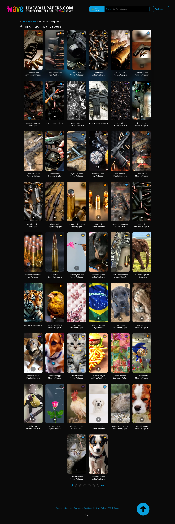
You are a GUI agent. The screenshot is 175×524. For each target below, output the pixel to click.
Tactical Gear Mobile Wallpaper (142, 175)
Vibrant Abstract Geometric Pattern (120, 377)
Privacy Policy (100, 508)
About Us (68, 508)
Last (102, 486)
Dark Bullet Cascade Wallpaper (120, 124)
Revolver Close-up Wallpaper (98, 175)
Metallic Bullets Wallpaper (33, 225)
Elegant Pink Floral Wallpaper (76, 326)
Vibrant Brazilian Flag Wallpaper (98, 326)
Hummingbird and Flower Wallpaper (77, 276)
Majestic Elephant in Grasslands (142, 276)
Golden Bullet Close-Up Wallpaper (77, 225)
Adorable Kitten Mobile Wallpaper (76, 377)
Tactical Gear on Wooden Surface (33, 175)
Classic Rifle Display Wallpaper (55, 225)
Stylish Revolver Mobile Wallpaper (76, 175)
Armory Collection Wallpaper (33, 124)
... (97, 486)
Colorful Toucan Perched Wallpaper (33, 427)
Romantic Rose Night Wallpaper (55, 427)
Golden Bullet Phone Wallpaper (120, 74)
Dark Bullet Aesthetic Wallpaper (142, 225)
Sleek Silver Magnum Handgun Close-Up (120, 276)
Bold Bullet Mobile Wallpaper (98, 74)
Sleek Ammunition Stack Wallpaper (55, 74)
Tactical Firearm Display (98, 123)
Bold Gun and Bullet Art (55, 123)
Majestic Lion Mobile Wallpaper (142, 326)
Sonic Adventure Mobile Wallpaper (142, 377)
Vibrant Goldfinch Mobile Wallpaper (55, 326)
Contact (59, 508)
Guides (116, 508)
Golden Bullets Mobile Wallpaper (98, 225)
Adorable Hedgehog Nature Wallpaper (120, 427)
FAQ (109, 508)
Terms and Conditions (83, 508)
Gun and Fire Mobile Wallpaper (120, 175)
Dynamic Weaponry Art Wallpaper (120, 225)
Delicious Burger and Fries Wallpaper (98, 377)
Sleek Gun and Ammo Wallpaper (142, 124)
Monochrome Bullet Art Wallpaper (76, 124)
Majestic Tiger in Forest (33, 325)
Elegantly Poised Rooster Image (76, 427)
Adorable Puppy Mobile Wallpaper (98, 276)
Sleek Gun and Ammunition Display (33, 74)
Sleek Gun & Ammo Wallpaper (76, 74)
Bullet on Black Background (55, 276)
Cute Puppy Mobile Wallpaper (120, 326)
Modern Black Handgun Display (54, 175)
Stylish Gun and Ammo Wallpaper (142, 74)
